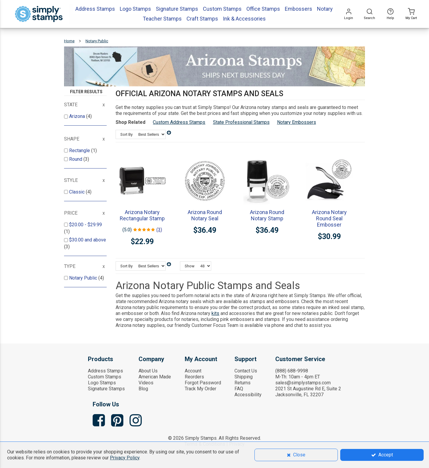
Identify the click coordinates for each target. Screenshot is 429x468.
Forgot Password (203, 383)
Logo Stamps (102, 383)
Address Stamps (105, 371)
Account (193, 371)
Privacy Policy (124, 458)
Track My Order (200, 388)
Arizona (77, 116)
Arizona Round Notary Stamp (267, 215)
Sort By (126, 134)
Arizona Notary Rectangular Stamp (142, 215)
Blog (143, 388)
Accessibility (248, 394)
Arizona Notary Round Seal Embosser (329, 218)
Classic (77, 192)
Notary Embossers (296, 122)
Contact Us (245, 371)
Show (190, 266)
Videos (146, 383)
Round (76, 159)
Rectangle (80, 150)
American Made (155, 377)
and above (87, 240)
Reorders (194, 377)
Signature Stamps (106, 388)
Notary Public (83, 278)
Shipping (243, 377)
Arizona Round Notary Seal (205, 215)
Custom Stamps (104, 377)
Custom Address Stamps (179, 122)
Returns (242, 383)
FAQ (238, 388)
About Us (148, 371)
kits (215, 313)
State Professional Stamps (241, 122)
